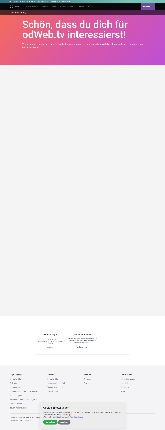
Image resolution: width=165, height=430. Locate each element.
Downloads (88, 383)
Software (13, 383)
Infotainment (15, 387)
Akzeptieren (50, 422)
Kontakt (91, 6)
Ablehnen (64, 422)
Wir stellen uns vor (128, 379)
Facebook (125, 387)
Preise (81, 6)
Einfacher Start (16, 379)
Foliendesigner (16, 395)
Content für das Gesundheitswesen (24, 391)
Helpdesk (124, 383)
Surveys (44, 6)
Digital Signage (31, 6)
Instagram (125, 391)
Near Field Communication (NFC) (23, 400)
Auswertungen (53, 391)
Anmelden (148, 6)
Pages (54, 6)
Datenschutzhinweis (75, 417)
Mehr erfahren (65, 1)
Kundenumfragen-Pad (56, 383)
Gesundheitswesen (68, 6)
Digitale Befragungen (55, 387)
